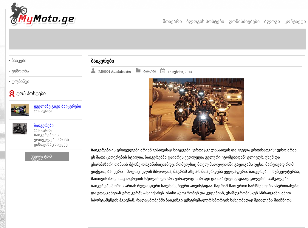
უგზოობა (20, 71)
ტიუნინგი (20, 81)
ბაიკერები (44, 125)
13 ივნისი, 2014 (180, 72)
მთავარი (172, 21)
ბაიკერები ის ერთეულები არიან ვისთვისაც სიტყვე (51, 140)
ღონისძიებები (244, 21)
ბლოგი (272, 21)
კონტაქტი (295, 21)
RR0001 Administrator (114, 71)
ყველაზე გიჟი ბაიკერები (57, 106)
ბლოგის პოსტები (205, 21)
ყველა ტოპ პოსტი (41, 158)
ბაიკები (19, 60)
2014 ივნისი (43, 111)
